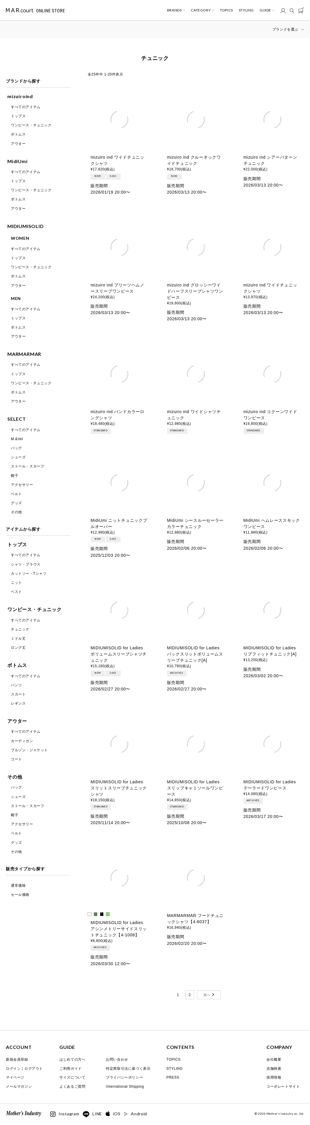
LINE (92, 1114)
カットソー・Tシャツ (28, 573)
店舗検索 (273, 1069)
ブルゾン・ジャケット (29, 750)
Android (135, 1113)
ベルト (16, 494)
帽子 (14, 476)
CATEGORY (201, 10)
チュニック (20, 629)
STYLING (246, 10)
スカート (18, 694)
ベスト (16, 592)
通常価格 (18, 885)
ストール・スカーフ (27, 466)
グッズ (16, 503)
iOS (113, 1113)
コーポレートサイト (283, 1086)
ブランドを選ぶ (285, 29)
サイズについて (72, 1077)
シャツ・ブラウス (26, 564)
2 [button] (190, 995)
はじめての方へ (72, 1059)
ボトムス (18, 134)
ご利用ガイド (70, 1069)
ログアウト (33, 1069)
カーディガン (22, 741)
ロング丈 (18, 648)
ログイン (13, 1069)
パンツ (16, 685)
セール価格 (20, 895)
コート (16, 759)
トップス (18, 116)
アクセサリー (22, 485)
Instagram (64, 1114)
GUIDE (265, 10)
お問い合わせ (117, 1059)
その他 (16, 512)
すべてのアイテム (26, 107)
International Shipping (125, 1086)
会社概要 (273, 1059)
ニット (16, 583)
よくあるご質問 (72, 1086)
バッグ (16, 448)
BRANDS (174, 10)
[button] (209, 994)
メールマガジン (19, 1086)
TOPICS (226, 10)
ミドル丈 (18, 638)
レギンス (18, 703)
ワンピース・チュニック (31, 125)
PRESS (172, 1077)
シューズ (18, 457)
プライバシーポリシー (124, 1077)
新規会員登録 (17, 1059)
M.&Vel (17, 439)
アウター (18, 144)
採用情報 (273, 1077)
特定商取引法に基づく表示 (128, 1069)
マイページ (15, 1077)
